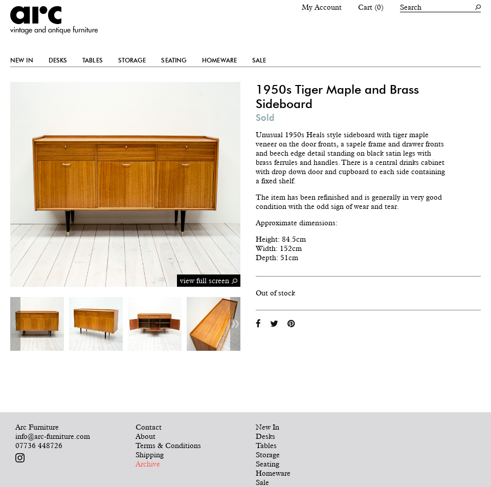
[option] (37, 324)
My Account (322, 7)
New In (21, 60)
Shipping (150, 455)
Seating (174, 60)
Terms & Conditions (168, 445)
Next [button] (235, 324)
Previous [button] (15, 324)
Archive (148, 464)
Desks (58, 60)
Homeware (219, 60)
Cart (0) (371, 7)
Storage (132, 60)
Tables (92, 60)
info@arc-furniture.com (52, 436)
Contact (149, 427)
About (145, 436)
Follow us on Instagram (20, 457)
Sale (259, 60)
